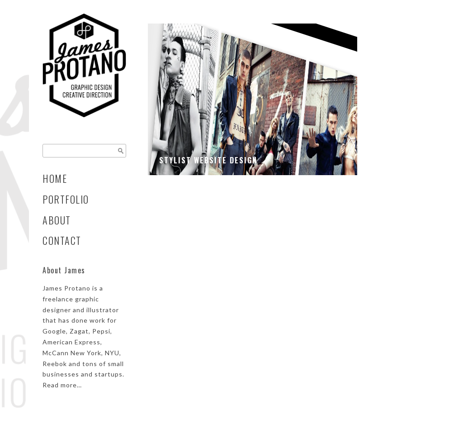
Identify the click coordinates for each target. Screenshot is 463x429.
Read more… (62, 385)
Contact (62, 240)
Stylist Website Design (208, 160)
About (57, 220)
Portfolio (66, 199)
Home (55, 178)
